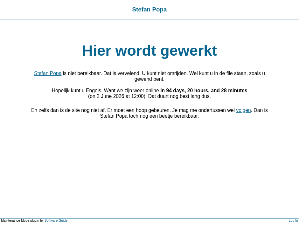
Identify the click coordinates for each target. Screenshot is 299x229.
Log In (293, 220)
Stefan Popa (149, 9)
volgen (243, 110)
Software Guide (56, 220)
